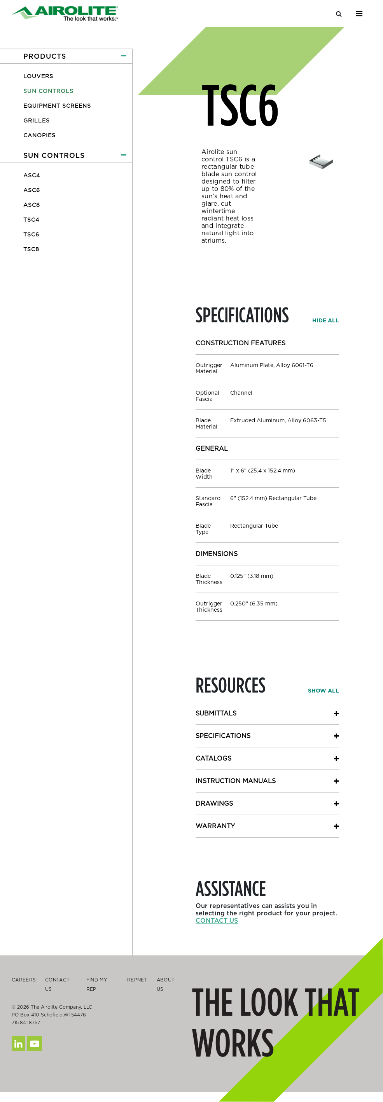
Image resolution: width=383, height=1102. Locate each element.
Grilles (36, 120)
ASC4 (31, 175)
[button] (66, 56)
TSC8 (31, 249)
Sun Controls (48, 91)
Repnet (137, 980)
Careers (24, 980)
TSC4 (31, 220)
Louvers (38, 76)
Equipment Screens (57, 106)
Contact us (217, 920)
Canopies (39, 135)
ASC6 (31, 190)
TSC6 (31, 234)
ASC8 (31, 205)
